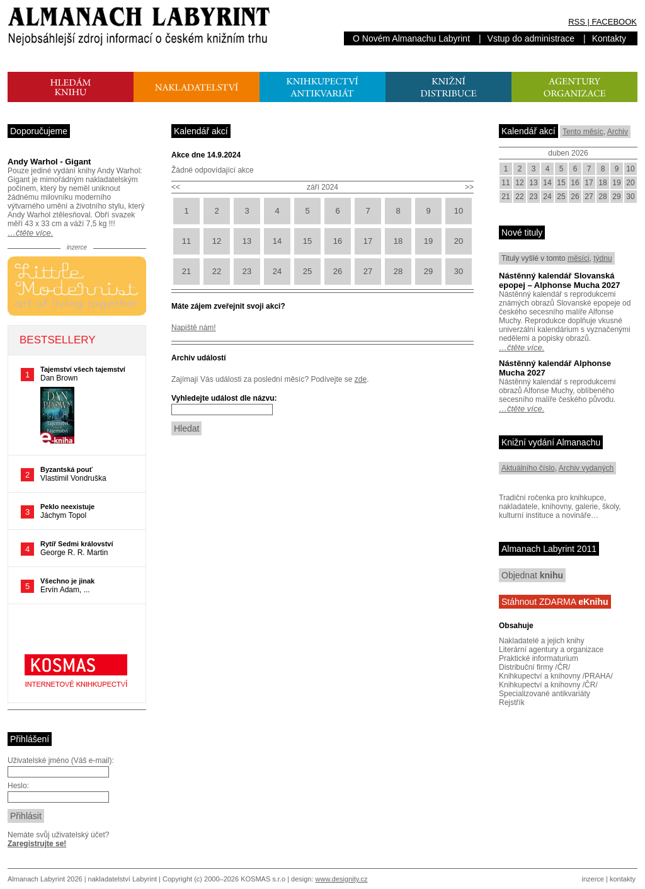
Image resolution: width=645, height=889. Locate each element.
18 (398, 241)
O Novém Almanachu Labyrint (411, 38)
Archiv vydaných (586, 468)
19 (428, 241)
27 (367, 271)
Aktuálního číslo (528, 468)
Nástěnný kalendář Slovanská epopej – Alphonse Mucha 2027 (559, 280)
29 (428, 271)
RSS (576, 21)
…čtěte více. (30, 233)
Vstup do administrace (531, 38)
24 (277, 271)
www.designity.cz (342, 879)
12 (216, 241)
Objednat (532, 575)
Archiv (617, 131)
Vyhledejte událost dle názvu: (224, 398)
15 (307, 241)
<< (175, 187)
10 (458, 210)
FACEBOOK (614, 21)
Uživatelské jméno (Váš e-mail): (61, 760)
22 (216, 271)
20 (458, 241)
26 (337, 271)
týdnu (602, 258)
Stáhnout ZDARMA (554, 602)
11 (186, 241)
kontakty (623, 879)
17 (367, 241)
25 (307, 271)
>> (469, 187)
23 (247, 271)
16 (337, 241)
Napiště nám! (193, 327)
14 (277, 241)
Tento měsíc (582, 131)
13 (247, 241)
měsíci (579, 258)
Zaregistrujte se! (37, 843)
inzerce (593, 879)
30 (458, 271)
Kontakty (609, 38)
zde (361, 379)
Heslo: (18, 785)
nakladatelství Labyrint (122, 879)
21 (186, 271)
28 (398, 271)
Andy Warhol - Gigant (49, 161)
